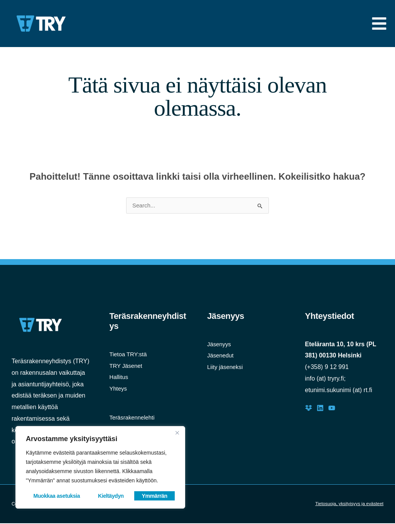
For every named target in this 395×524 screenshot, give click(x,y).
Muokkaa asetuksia (56, 496)
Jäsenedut (221, 356)
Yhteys (119, 389)
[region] (100, 467)
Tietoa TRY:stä (130, 355)
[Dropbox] (308, 408)
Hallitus (120, 377)
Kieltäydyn (111, 496)
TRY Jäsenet (127, 366)
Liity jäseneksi (226, 367)
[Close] (177, 432)
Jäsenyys (220, 345)
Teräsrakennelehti (134, 418)
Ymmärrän (154, 496)
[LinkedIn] (320, 408)
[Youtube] (331, 408)
